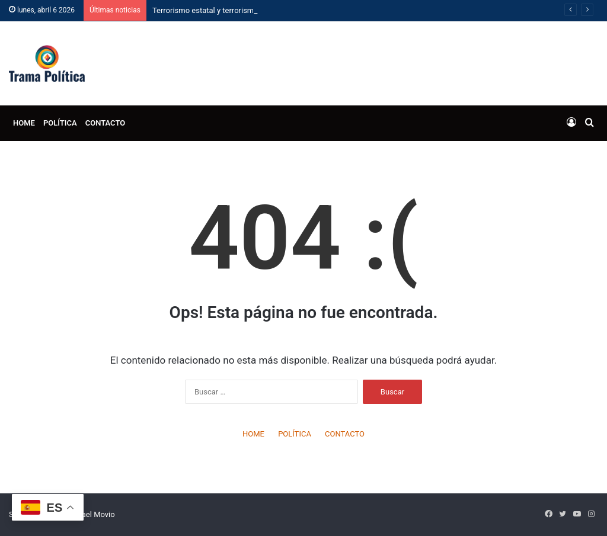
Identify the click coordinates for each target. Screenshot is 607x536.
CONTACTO (105, 122)
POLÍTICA (60, 122)
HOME (24, 122)
